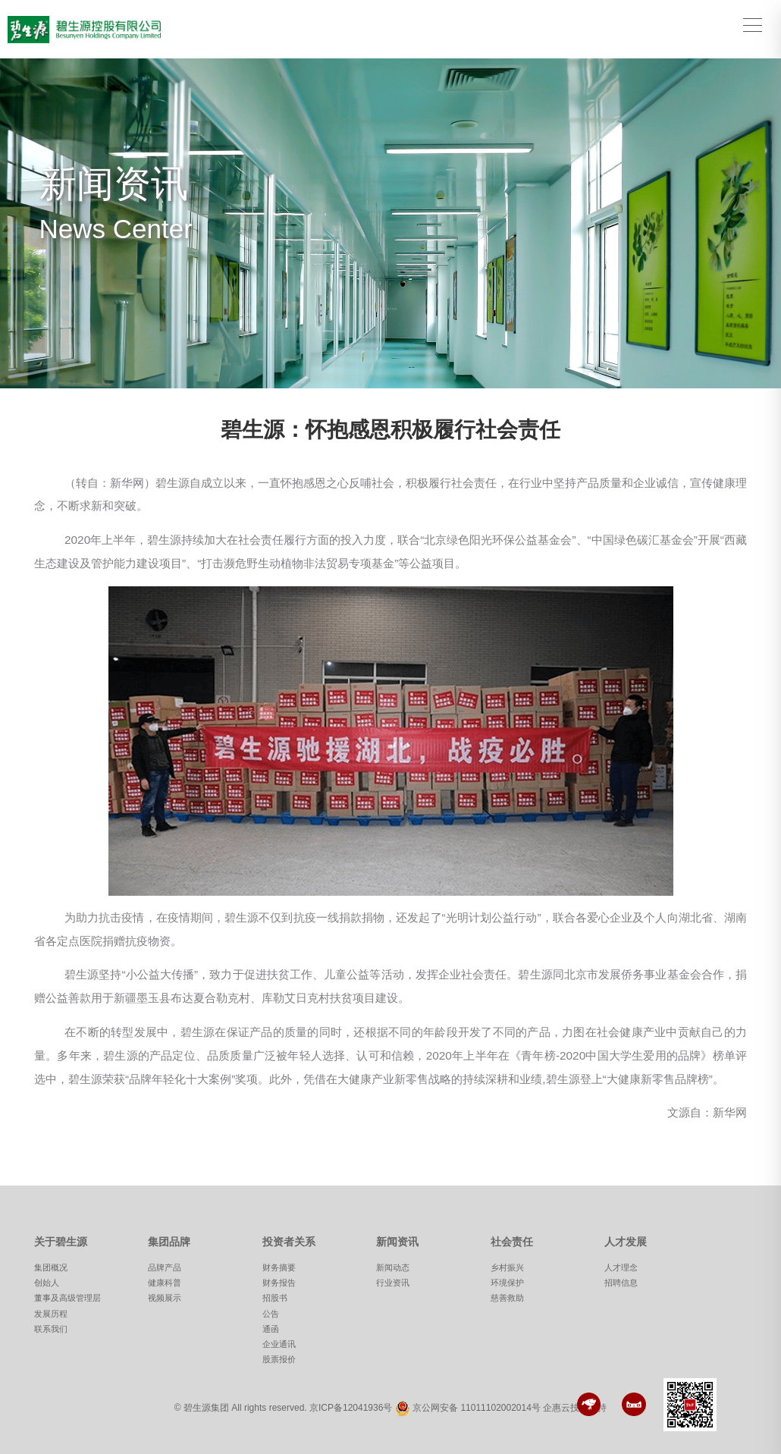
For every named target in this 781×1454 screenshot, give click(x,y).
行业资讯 (392, 1282)
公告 (270, 1313)
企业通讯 (279, 1344)
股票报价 (279, 1359)
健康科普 (164, 1282)
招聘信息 (621, 1282)
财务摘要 (279, 1267)
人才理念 (621, 1267)
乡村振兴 (507, 1267)
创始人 (46, 1282)
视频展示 (164, 1297)
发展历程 (50, 1313)
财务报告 (279, 1282)
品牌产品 (164, 1267)
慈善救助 (507, 1297)
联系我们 (50, 1328)
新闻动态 (392, 1267)
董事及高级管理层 (67, 1297)
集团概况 (50, 1267)
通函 (270, 1328)
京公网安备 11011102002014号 (476, 1407)
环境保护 (507, 1282)
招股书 (274, 1297)
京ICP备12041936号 (350, 1407)
